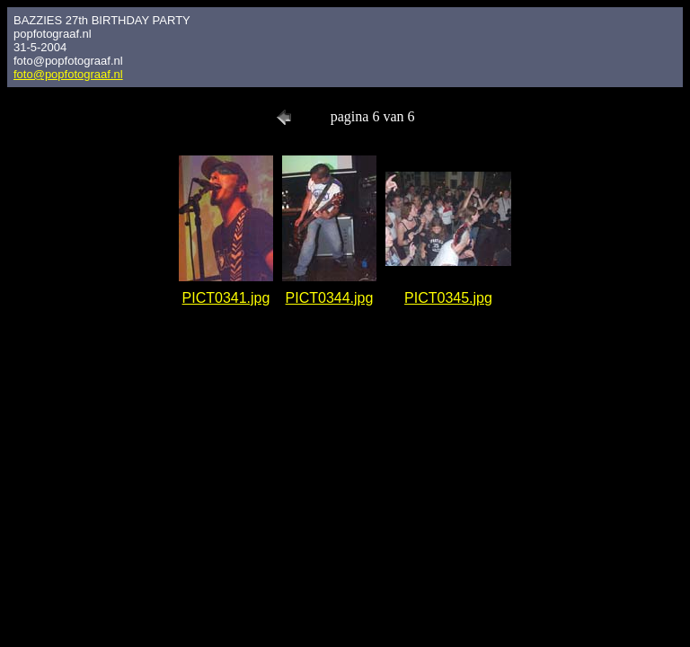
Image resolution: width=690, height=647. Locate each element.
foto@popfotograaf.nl (68, 74)
